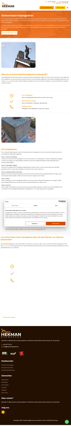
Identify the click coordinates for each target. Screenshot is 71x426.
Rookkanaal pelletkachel (8, 370)
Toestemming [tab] (14, 205)
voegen (8, 81)
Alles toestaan (55, 223)
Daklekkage (4, 383)
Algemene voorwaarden (34, 421)
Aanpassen (35, 223)
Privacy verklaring (47, 421)
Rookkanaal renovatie (7, 368)
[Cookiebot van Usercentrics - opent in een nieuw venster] (60, 201)
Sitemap (55, 421)
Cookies (25, 421)
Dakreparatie (5, 380)
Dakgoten (4, 391)
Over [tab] (56, 205)
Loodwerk (4, 388)
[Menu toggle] (67, 7)
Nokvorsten (4, 393)
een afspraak (6, 245)
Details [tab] (35, 205)
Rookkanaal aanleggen (7, 365)
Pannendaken (5, 385)
